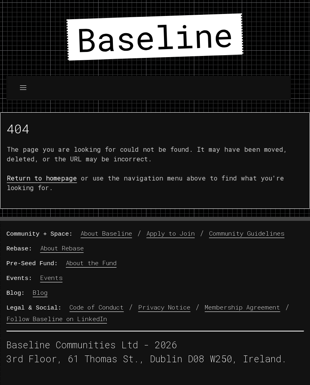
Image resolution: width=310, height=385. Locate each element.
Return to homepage (42, 178)
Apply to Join (170, 233)
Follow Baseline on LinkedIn (56, 318)
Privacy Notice (164, 307)
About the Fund (91, 263)
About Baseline (106, 233)
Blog (40, 292)
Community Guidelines (246, 233)
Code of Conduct (96, 307)
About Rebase (62, 248)
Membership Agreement (242, 307)
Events (51, 277)
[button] (23, 87)
